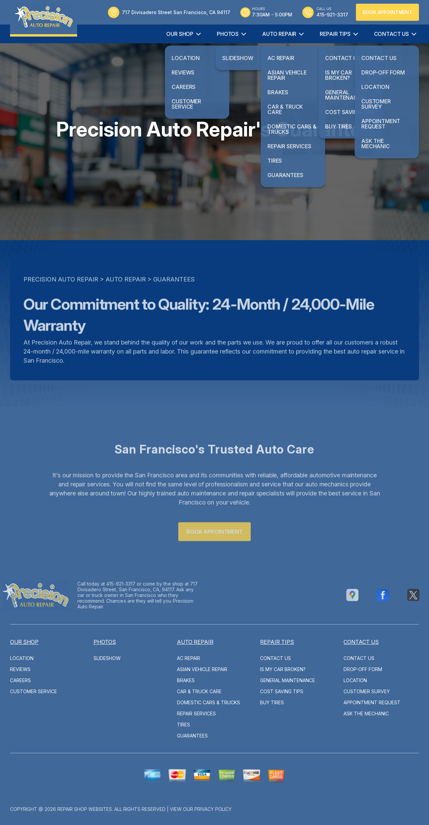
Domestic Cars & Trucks (208, 702)
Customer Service (33, 691)
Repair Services (196, 713)
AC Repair (188, 658)
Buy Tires (272, 702)
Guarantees (174, 291)
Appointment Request (372, 702)
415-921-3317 (108, 584)
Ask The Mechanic (366, 713)
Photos (228, 34)
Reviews (20, 669)
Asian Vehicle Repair (202, 669)
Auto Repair (279, 34)
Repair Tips (335, 34)
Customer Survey (367, 691)
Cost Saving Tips (281, 691)
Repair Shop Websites (84, 809)
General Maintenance (287, 680)
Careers (20, 680)
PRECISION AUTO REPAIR (60, 291)
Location (22, 658)
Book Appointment (387, 12)
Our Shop (179, 34)
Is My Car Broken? (283, 669)
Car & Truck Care (199, 691)
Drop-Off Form (363, 669)
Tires (183, 724)
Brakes (186, 680)
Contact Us (391, 34)
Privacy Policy (213, 809)
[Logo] (43, 18)
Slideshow (107, 658)
